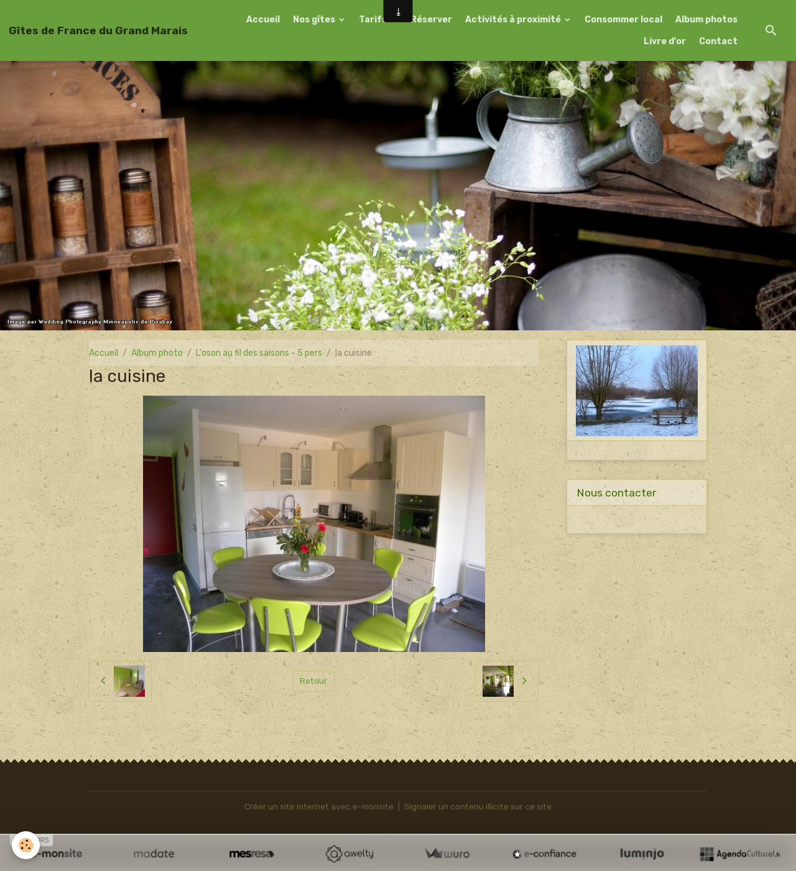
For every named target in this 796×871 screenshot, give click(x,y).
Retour (314, 681)
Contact (718, 41)
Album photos (706, 19)
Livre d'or (665, 41)
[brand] (98, 30)
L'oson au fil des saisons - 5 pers (259, 353)
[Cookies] (26, 845)
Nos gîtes (315, 19)
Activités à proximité (514, 19)
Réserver (431, 19)
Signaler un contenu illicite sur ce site (480, 806)
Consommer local (623, 19)
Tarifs (374, 19)
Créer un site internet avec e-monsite (318, 806)
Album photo (157, 353)
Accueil (263, 19)
